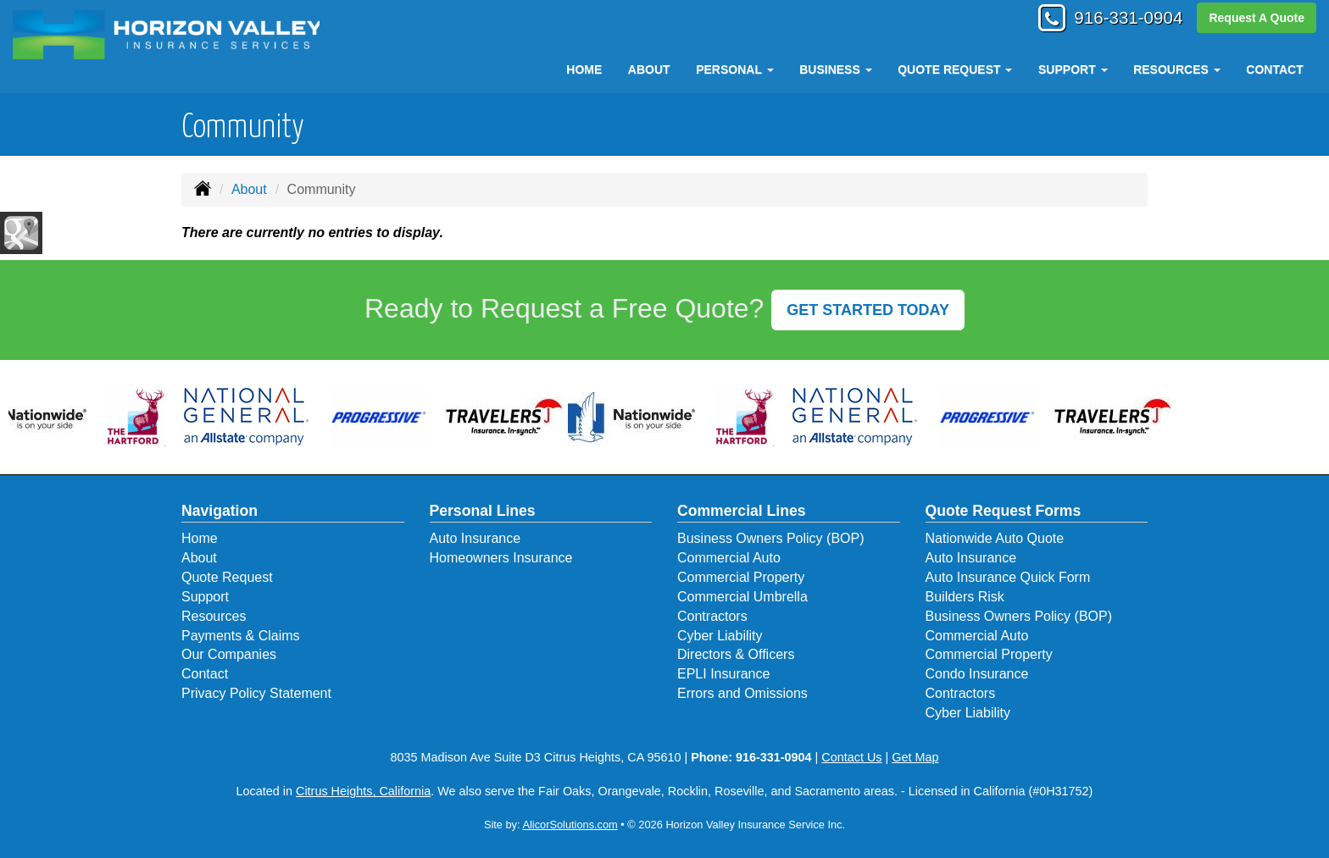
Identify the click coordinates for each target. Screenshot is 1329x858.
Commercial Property (740, 577)
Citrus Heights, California (363, 791)
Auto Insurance (475, 538)
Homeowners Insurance (501, 558)
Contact (1274, 69)
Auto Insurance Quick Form (1008, 577)
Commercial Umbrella (742, 597)
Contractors (712, 616)
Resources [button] (1177, 69)
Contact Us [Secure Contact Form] (851, 757)
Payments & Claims (240, 635)
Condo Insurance (977, 674)
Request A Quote (1256, 18)
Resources (213, 616)
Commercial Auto (729, 558)
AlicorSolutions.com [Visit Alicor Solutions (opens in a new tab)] (569, 824)
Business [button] (835, 69)
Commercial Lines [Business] (741, 510)
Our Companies (228, 654)
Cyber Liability (719, 635)
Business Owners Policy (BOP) (771, 538)
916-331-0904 (1122, 19)
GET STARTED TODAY (868, 310)
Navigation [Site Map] (219, 510)
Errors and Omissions (742, 693)
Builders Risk (965, 597)
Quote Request (227, 577)
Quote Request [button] (955, 69)
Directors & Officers (735, 654)
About (649, 69)
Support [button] (1073, 69)
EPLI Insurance (723, 674)
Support (205, 597)
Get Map (915, 757)
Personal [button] (734, 69)
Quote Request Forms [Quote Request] (1004, 510)
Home (584, 69)
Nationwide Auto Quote (995, 538)
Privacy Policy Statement (256, 693)
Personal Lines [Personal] (483, 510)
